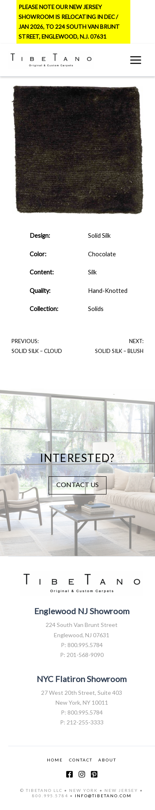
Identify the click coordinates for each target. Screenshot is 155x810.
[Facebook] (69, 774)
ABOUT (107, 759)
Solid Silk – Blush (119, 351)
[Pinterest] (94, 774)
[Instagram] (82, 774)
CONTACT (81, 759)
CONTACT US (77, 484)
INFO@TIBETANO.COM (103, 795)
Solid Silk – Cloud (37, 351)
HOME (55, 759)
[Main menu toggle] (136, 60)
